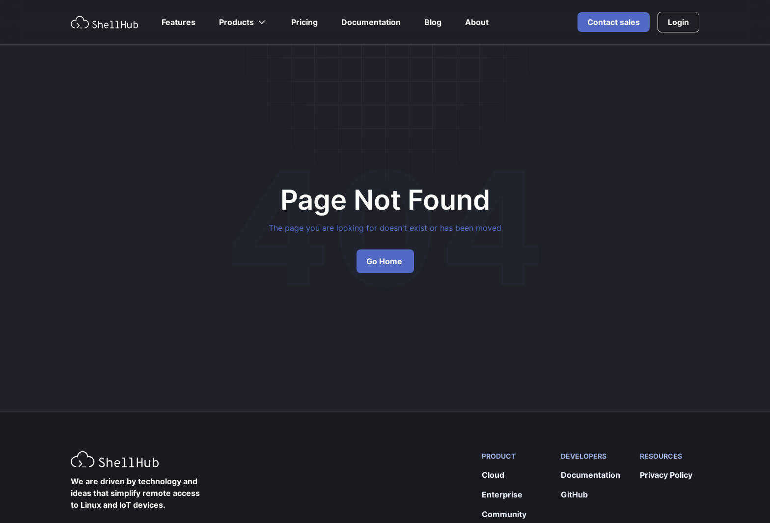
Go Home (384, 261)
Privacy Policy (666, 475)
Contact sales (613, 22)
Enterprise (502, 494)
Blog (432, 22)
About (477, 22)
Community (504, 514)
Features (178, 22)
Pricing (304, 22)
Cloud (493, 475)
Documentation (371, 22)
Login (678, 22)
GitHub (574, 494)
